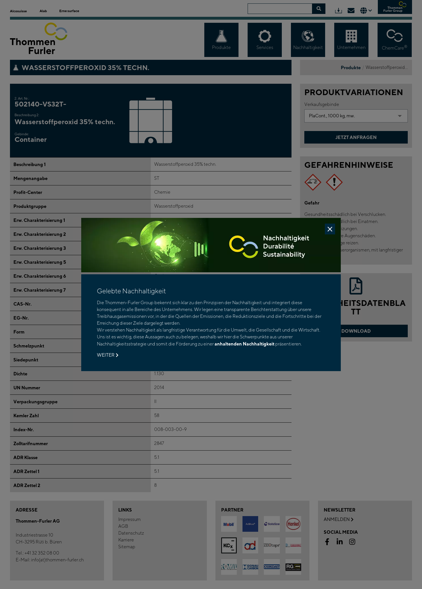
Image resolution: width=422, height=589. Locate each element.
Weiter (107, 355)
